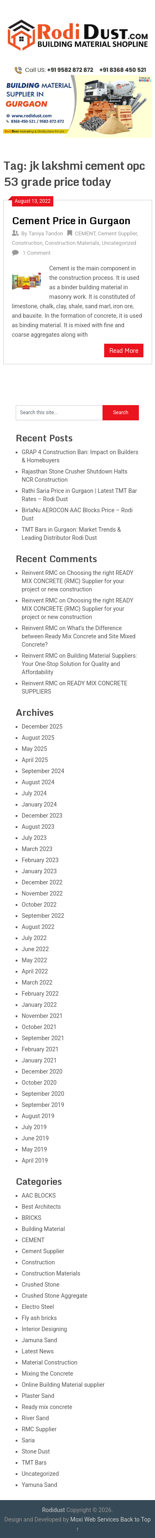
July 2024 (34, 793)
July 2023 (34, 838)
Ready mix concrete (47, 1407)
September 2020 (43, 1093)
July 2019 (34, 1127)
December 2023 (42, 815)
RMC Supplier (39, 1429)
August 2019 (38, 1116)
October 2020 (39, 1082)
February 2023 (40, 860)
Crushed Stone (41, 1284)
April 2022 (35, 971)
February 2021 (40, 1049)
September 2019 (43, 1105)
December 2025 (42, 726)
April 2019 (35, 1160)
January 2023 (39, 871)
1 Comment (37, 253)
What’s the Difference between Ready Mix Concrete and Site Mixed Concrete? (79, 636)
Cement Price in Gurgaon (71, 220)
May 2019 (34, 1149)
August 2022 (38, 927)
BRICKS (31, 1217)
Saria (28, 1440)
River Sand (35, 1418)
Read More (123, 350)
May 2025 (34, 749)
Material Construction (50, 1362)
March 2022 (37, 982)
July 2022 (34, 938)
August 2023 (38, 826)
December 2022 (42, 882)
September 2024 (43, 771)
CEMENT (85, 233)
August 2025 (38, 737)
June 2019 (35, 1138)
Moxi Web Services (94, 1519)
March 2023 (37, 849)
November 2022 (42, 893)
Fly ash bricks (39, 1318)
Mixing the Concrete (47, 1373)
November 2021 (42, 1016)
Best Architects (41, 1206)
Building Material (43, 1229)
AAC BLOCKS (39, 1195)
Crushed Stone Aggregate (55, 1295)
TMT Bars (34, 1462)
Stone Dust (36, 1451)
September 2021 (43, 1038)
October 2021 (39, 1027)
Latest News (38, 1351)
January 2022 (39, 1004)
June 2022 (35, 949)
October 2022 (39, 904)
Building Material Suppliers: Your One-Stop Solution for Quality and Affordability (79, 663)
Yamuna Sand (39, 1485)
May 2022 (34, 960)
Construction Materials (72, 243)
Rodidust (53, 1510)
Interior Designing (44, 1329)
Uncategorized (119, 243)
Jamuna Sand (39, 1340)
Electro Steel (38, 1307)
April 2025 (35, 760)
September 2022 (43, 915)
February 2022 (40, 993)
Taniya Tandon (46, 233)
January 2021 (39, 1060)
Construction (27, 243)
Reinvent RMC (40, 573)
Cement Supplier (117, 233)
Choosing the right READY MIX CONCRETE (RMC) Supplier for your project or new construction (78, 581)
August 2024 (38, 782)
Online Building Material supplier (63, 1384)
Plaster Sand (38, 1396)
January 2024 (39, 804)
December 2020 (42, 1071)
